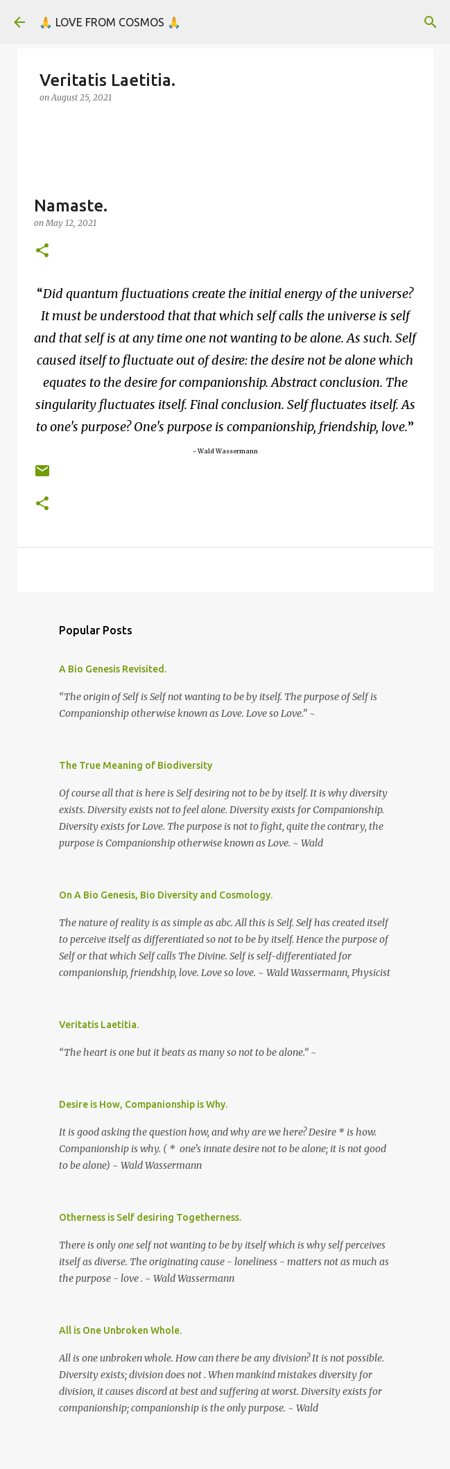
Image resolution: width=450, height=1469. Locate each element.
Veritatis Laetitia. (99, 1024)
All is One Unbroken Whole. (120, 1330)
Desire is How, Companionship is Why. (143, 1104)
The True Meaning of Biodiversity (135, 765)
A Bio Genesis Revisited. (112, 669)
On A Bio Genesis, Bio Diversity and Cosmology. (165, 895)
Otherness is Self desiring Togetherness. (150, 1217)
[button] (42, 251)
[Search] (430, 22)
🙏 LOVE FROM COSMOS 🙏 (110, 22)
